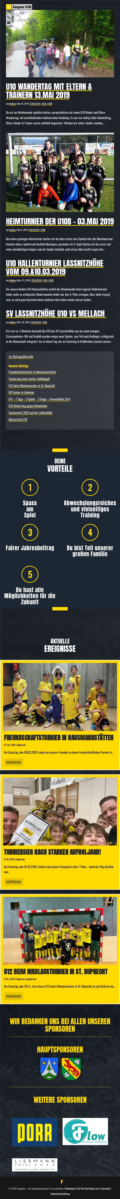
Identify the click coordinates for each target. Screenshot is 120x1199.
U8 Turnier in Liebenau (21, 392)
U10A (43, 103)
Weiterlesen (13, 762)
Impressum (105, 1188)
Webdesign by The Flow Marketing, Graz (82, 1188)
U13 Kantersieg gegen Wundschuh (28, 405)
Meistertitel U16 (18, 419)
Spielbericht (31, 979)
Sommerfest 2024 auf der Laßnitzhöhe (30, 412)
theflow (12, 103)
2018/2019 (35, 103)
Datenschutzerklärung (60, 1194)
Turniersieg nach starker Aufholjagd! (29, 378)
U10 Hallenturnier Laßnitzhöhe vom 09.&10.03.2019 (54, 267)
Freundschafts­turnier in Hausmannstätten (32, 372)
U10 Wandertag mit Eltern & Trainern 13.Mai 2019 (49, 91)
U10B (49, 103)
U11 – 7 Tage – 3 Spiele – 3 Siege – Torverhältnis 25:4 (39, 399)
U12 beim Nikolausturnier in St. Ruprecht (32, 385)
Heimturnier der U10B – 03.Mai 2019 (60, 221)
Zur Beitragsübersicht (21, 356)
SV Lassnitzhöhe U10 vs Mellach (56, 313)
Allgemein (21, 745)
